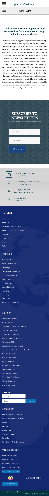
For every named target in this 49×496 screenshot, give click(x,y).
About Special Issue (9, 456)
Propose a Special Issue (10, 459)
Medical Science (8, 287)
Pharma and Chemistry (10, 303)
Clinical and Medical (9, 275)
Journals (5, 234)
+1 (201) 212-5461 (20, 198)
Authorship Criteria (9, 354)
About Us (5, 223)
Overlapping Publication (11, 373)
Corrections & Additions (11, 377)
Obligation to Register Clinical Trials (16, 350)
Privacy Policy (7, 323)
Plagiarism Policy (8, 361)
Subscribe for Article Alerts (12, 227)
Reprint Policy (7, 430)
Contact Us (6, 238)
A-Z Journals (7, 260)
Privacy (44, 494)
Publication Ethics (8, 342)
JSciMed (17, 492)
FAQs (4, 246)
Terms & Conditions (9, 330)
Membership (6, 426)
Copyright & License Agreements (14, 326)
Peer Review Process (9, 358)
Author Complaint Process (11, 365)
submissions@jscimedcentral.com (26, 181)
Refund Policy (7, 422)
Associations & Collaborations (13, 442)
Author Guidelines (9, 381)
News (4, 242)
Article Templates (8, 385)
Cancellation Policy (9, 369)
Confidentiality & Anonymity (13, 346)
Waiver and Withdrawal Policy (13, 418)
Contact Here (24, 478)
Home (4, 219)
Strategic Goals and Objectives (13, 230)
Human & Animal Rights (11, 334)
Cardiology (6, 267)
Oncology (5, 295)
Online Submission (9, 484)
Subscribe (17, 149)
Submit (31, 401)
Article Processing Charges (12, 415)
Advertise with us (8, 434)
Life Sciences (7, 283)
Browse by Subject (9, 264)
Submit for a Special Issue (11, 467)
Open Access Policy (9, 319)
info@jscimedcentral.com (24, 173)
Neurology (6, 291)
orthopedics (6, 299)
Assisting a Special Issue (11, 463)
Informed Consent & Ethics (12, 338)
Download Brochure (11, 472)
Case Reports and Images (11, 271)
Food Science (7, 279)
